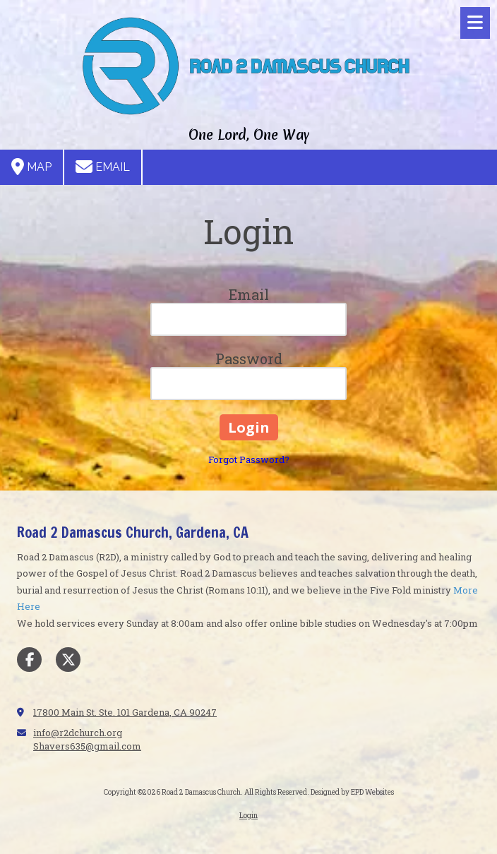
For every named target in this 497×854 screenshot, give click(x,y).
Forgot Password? (248, 459)
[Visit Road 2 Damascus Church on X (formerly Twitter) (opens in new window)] (68, 659)
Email (103, 166)
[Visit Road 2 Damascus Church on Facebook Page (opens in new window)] (29, 659)
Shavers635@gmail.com (87, 746)
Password (248, 358)
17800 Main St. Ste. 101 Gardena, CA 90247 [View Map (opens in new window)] (125, 712)
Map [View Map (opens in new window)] (31, 166)
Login (248, 815)
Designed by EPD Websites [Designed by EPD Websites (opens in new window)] (352, 792)
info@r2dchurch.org (77, 732)
